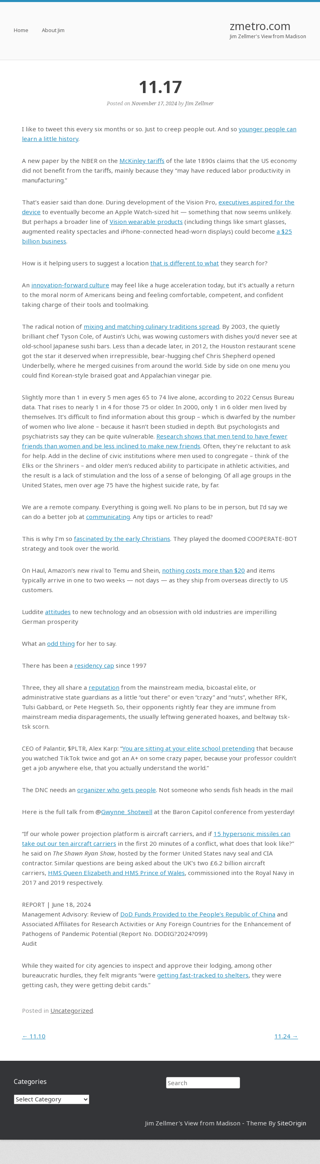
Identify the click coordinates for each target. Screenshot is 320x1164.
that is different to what (184, 263)
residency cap (94, 665)
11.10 (33, 1036)
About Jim (53, 31)
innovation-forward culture (70, 285)
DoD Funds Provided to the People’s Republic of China (197, 914)
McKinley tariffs (141, 160)
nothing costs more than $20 (203, 570)
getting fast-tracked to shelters (203, 975)
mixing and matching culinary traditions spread (151, 326)
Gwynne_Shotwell (126, 812)
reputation (104, 687)
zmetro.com (260, 25)
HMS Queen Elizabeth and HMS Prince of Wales (116, 873)
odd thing (61, 643)
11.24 (286, 1036)
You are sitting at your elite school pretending (188, 748)
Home (21, 31)
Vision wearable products (146, 221)
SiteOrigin (291, 1123)
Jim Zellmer (199, 103)
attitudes (58, 612)
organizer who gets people (116, 790)
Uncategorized (71, 1010)
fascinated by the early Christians (122, 538)
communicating (108, 517)
